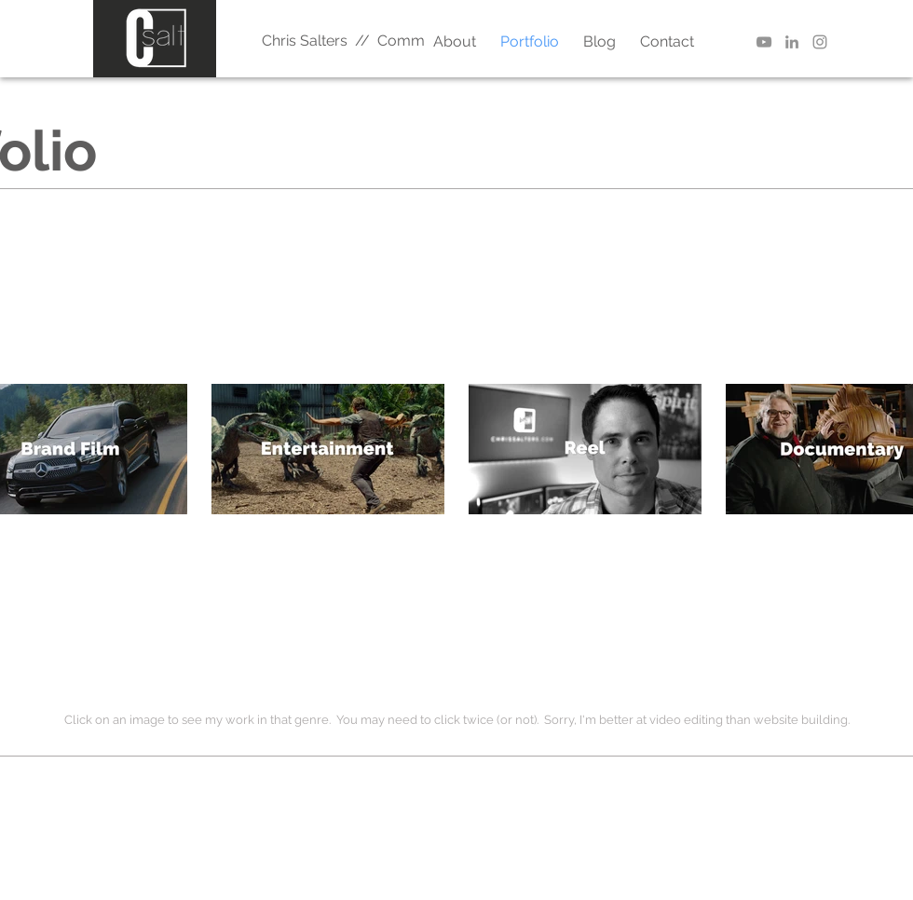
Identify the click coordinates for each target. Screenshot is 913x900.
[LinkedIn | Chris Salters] (792, 42)
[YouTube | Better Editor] (764, 42)
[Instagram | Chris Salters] (820, 42)
